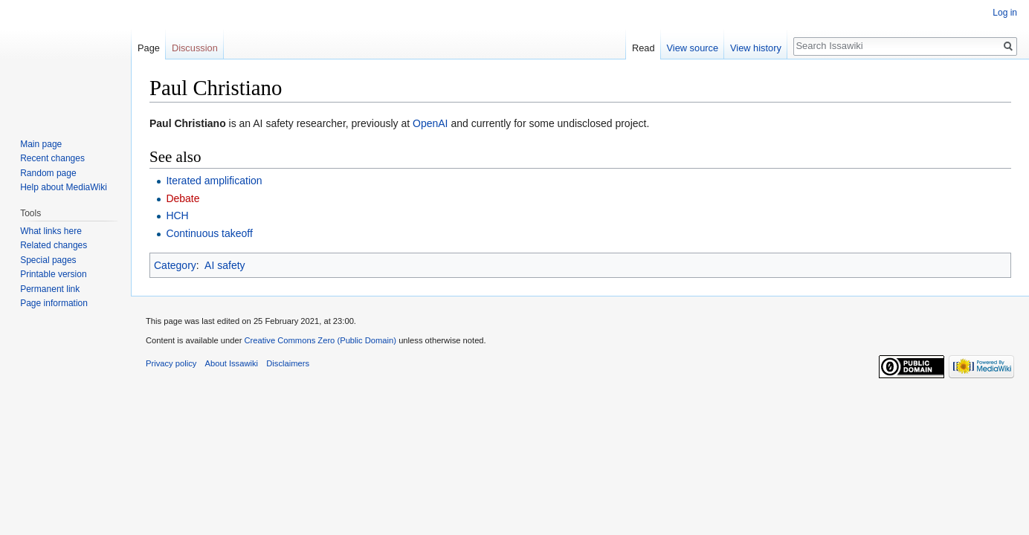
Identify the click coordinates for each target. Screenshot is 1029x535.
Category (175, 265)
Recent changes (52, 158)
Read (643, 48)
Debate (182, 198)
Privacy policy (171, 363)
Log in (1005, 12)
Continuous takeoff (209, 233)
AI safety (224, 265)
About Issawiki (232, 363)
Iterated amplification (214, 181)
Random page (48, 173)
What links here (51, 231)
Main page (41, 144)
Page (149, 48)
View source (692, 48)
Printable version (53, 274)
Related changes (53, 245)
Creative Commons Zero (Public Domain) (320, 340)
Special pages (48, 260)
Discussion (195, 48)
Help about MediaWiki (63, 187)
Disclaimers (287, 363)
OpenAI (430, 123)
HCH (177, 215)
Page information (54, 303)
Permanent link (50, 289)
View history (755, 48)
